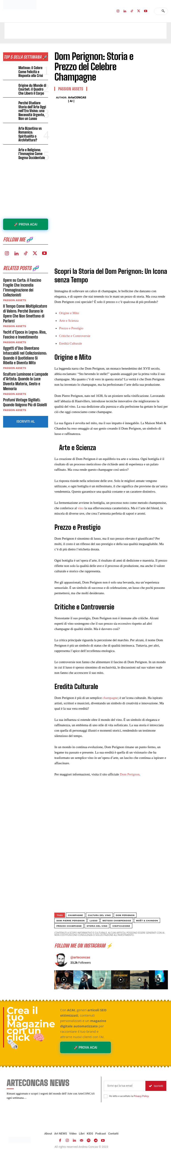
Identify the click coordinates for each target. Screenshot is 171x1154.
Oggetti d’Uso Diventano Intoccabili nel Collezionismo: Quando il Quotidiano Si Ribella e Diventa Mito (25, 343)
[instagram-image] (63, 979)
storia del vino (97, 926)
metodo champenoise (116, 920)
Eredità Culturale (70, 343)
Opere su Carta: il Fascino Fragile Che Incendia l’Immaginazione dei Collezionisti (22, 275)
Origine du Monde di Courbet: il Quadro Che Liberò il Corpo (33, 88)
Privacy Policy (141, 1096)
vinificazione (121, 926)
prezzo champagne (69, 926)
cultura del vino (99, 915)
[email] (124, 1086)
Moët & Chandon (147, 920)
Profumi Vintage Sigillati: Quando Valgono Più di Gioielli (24, 389)
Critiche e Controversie (74, 336)
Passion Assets (14, 288)
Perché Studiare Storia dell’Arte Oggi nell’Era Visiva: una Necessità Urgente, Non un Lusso (33, 107)
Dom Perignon (129, 774)
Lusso (94, 920)
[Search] (163, 11)
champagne (110, 698)
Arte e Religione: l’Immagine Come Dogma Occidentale (31, 142)
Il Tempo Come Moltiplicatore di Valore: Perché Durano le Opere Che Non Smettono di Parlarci (24, 301)
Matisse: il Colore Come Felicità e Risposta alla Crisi (30, 71)
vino (81, 508)
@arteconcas (80, 957)
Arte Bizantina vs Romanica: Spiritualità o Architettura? (33, 125)
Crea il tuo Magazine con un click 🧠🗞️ (31, 1027)
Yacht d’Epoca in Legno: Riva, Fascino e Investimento (24, 322)
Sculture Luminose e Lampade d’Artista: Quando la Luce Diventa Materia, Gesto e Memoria (25, 368)
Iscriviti (156, 1086)
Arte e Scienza (68, 320)
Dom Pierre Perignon (70, 920)
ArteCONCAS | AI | (77, 99)
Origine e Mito (69, 313)
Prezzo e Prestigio (71, 328)
